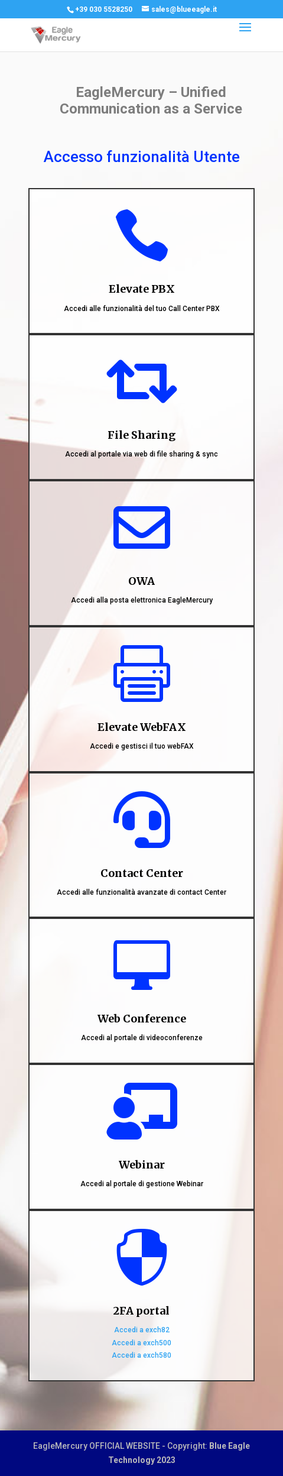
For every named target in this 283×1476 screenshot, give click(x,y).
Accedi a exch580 (141, 1355)
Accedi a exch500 (141, 1343)
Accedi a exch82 (142, 1330)
